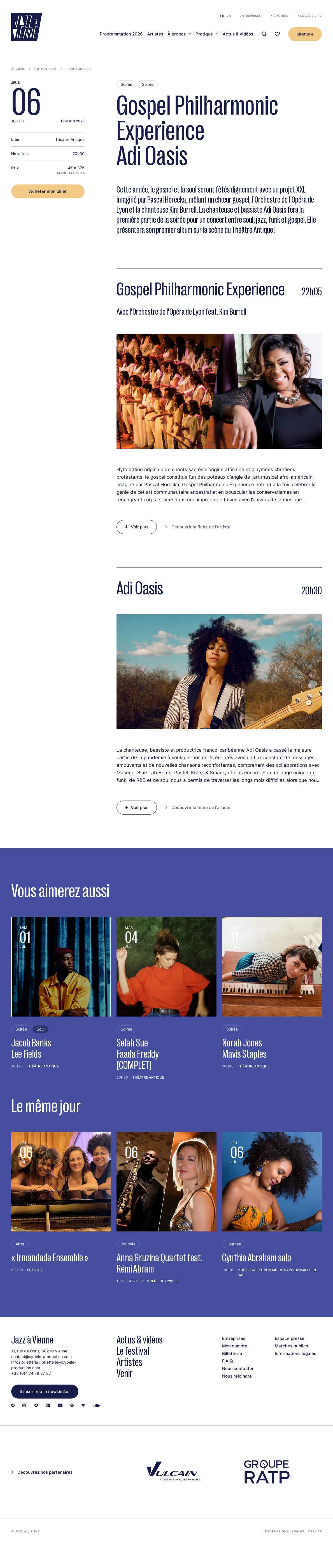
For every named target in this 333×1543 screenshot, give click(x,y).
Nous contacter (238, 1368)
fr (222, 16)
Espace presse (289, 1338)
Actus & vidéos (238, 34)
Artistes (155, 34)
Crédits (315, 1531)
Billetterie (305, 34)
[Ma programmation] (277, 34)
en (229, 16)
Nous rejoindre (237, 1376)
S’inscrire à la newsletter (45, 1391)
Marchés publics (291, 1346)
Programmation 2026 (121, 34)
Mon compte (234, 1346)
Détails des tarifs (71, 173)
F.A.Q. (228, 1361)
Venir (125, 1373)
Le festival (133, 1351)
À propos (176, 34)
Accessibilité (310, 16)
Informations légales (295, 1353)
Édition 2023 (45, 69)
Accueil (18, 69)
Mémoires (279, 16)
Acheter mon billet (48, 191)
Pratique (204, 34)
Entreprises (250, 16)
